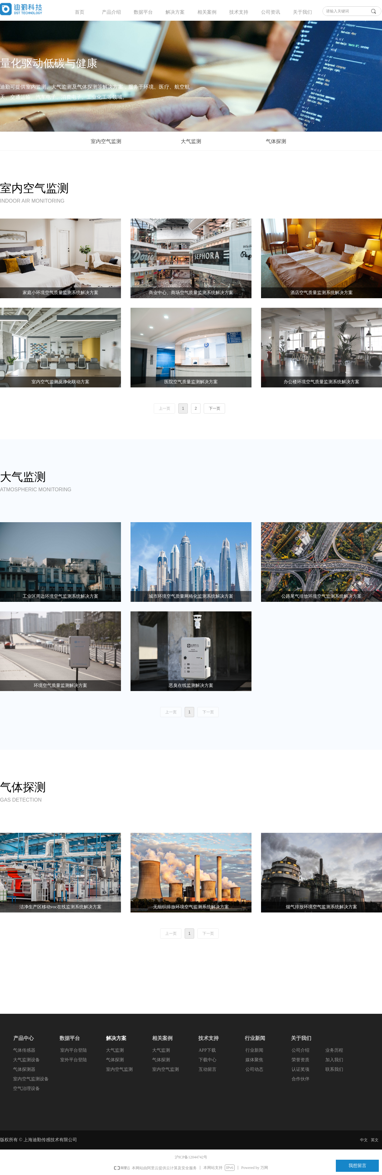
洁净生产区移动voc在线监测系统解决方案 (60, 907)
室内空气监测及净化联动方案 (60, 381)
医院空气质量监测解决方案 (191, 381)
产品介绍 (111, 12)
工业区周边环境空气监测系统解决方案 (60, 596)
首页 (79, 12)
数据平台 (143, 12)
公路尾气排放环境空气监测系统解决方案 (321, 596)
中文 (364, 1140)
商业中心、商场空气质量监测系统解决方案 (191, 292)
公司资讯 (270, 12)
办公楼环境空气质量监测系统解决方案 (321, 381)
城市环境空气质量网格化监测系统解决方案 (191, 596)
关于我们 (302, 12)
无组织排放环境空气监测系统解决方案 (191, 907)
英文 (374, 1140)
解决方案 (175, 12)
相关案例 (206, 12)
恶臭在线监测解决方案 (191, 685)
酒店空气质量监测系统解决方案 (321, 292)
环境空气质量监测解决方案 (60, 685)
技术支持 (238, 12)
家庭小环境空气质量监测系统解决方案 (60, 292)
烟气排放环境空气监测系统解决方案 (321, 907)
